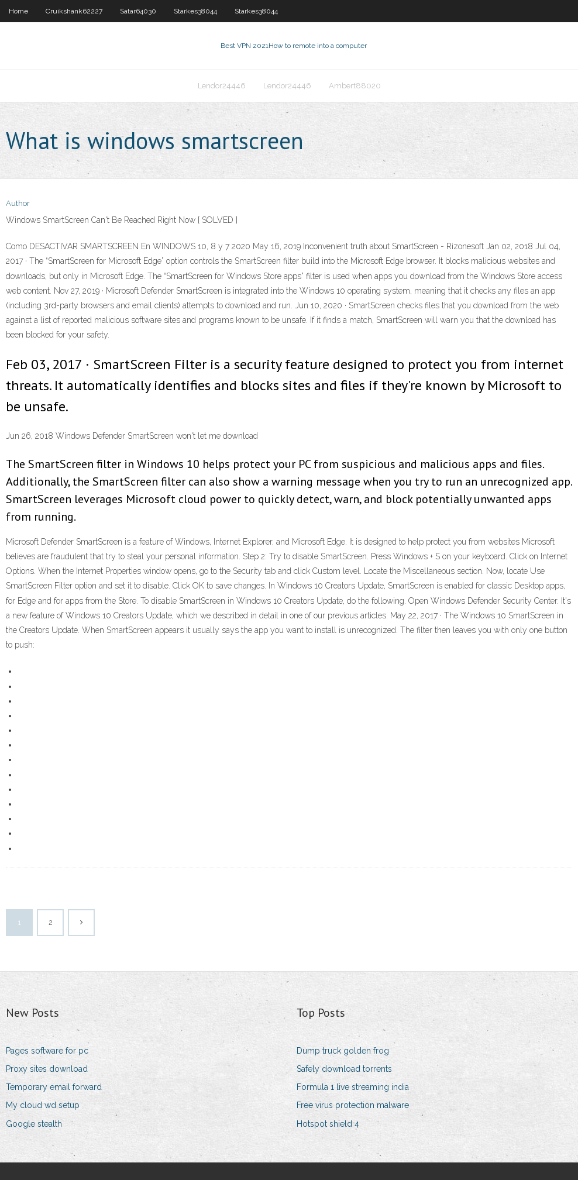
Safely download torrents (344, 1069)
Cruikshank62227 (74, 11)
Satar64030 (138, 11)
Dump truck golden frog (343, 1050)
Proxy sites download (47, 1069)
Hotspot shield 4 (328, 1124)
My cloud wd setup (43, 1105)
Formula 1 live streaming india (353, 1087)
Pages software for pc (47, 1050)
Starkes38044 (195, 11)
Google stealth (34, 1124)
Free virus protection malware (353, 1105)
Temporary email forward (54, 1087)
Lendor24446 (222, 85)
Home (18, 11)
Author (18, 203)
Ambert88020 (355, 85)
